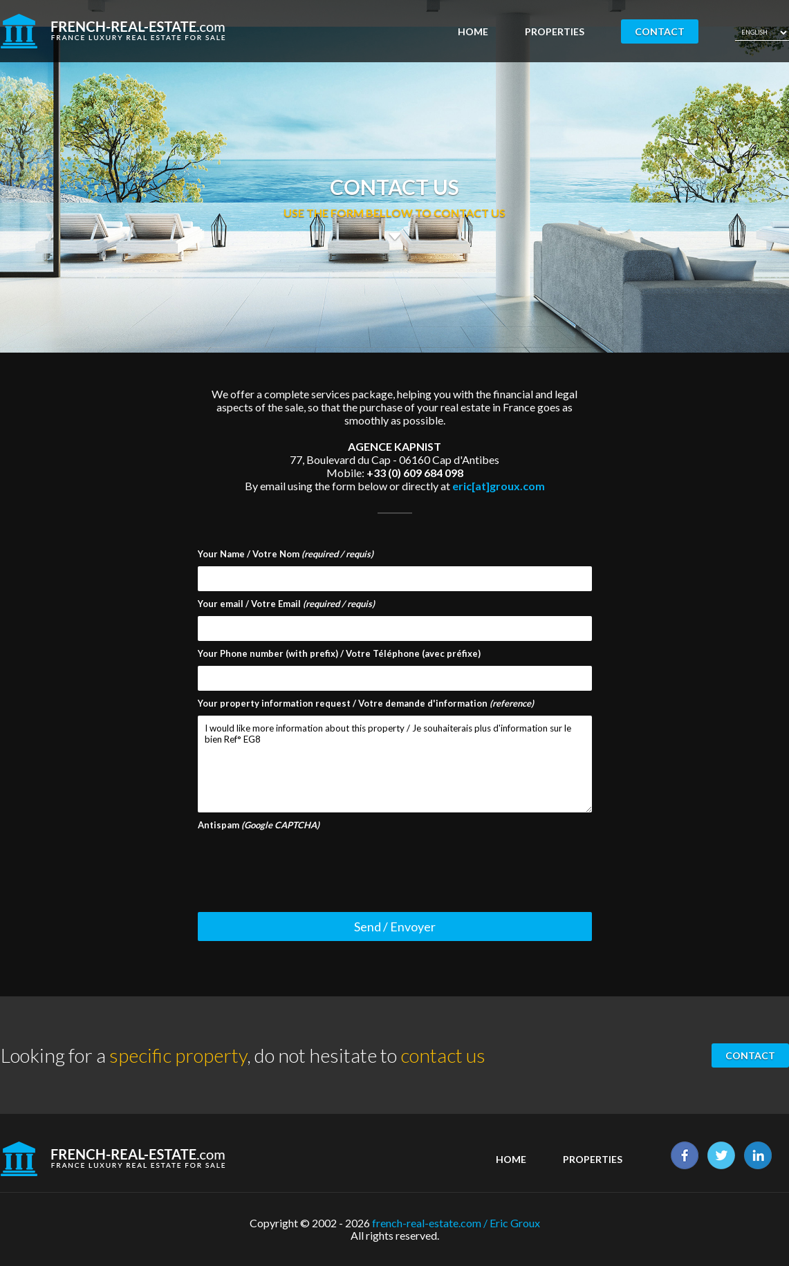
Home (473, 31)
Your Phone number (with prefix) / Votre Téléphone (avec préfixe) (339, 653)
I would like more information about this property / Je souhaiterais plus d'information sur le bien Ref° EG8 (395, 764)
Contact (660, 31)
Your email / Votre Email (286, 603)
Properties (554, 31)
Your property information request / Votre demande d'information (366, 703)
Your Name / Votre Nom (285, 553)
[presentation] (303, 864)
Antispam (258, 824)
